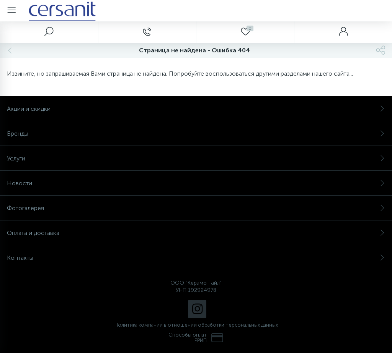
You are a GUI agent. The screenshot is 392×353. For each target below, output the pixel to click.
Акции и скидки (196, 108)
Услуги (196, 158)
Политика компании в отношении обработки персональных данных (196, 325)
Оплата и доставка (196, 232)
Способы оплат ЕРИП (196, 338)
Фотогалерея (196, 208)
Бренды (196, 133)
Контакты (196, 257)
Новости (196, 183)
